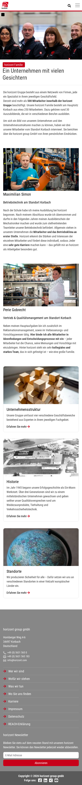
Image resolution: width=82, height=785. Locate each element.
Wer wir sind (16, 671)
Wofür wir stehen (19, 679)
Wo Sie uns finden (19, 694)
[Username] (41, 755)
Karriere (13, 701)
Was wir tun (15, 686)
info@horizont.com (15, 660)
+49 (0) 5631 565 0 (15, 652)
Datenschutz (16, 716)
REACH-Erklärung (19, 724)
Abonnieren (41, 763)
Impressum (15, 709)
